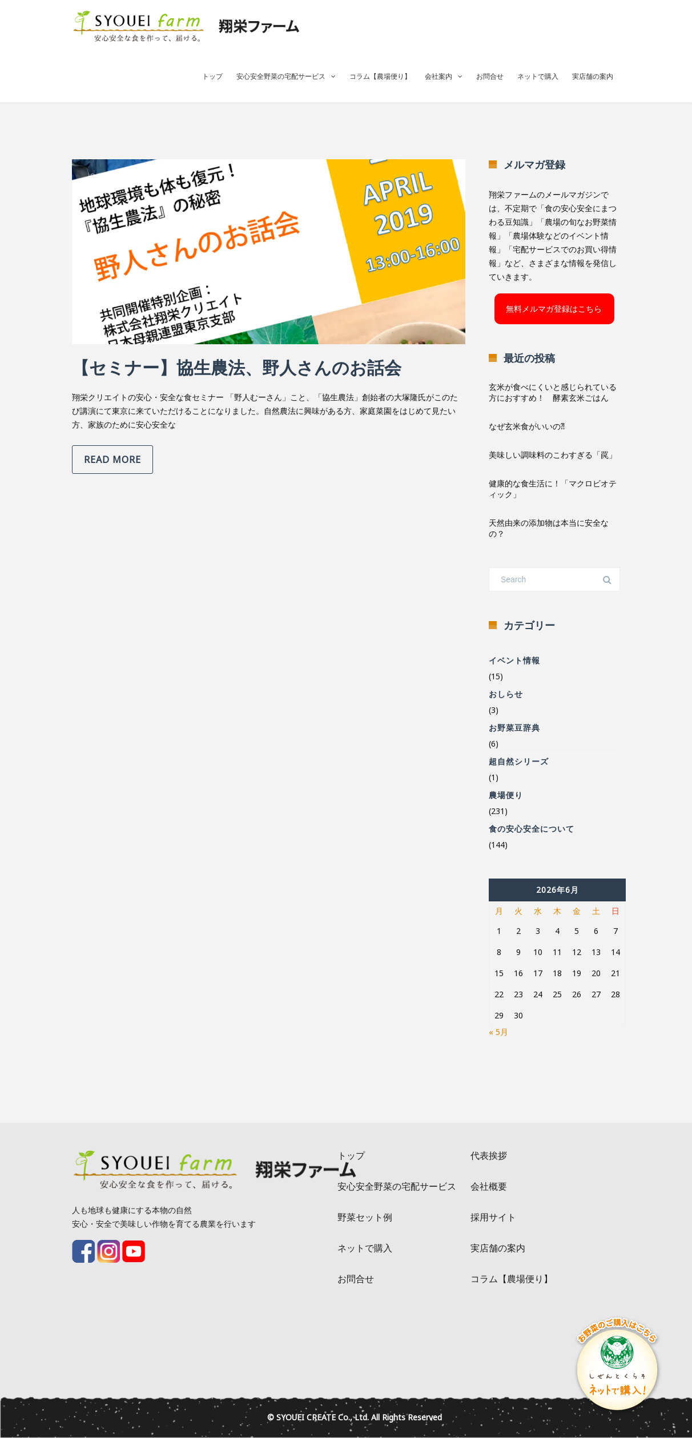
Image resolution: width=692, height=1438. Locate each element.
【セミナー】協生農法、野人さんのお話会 (236, 367)
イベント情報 (514, 660)
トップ (212, 76)
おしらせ (506, 693)
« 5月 (498, 1031)
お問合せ (490, 76)
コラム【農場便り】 (380, 76)
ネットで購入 (537, 76)
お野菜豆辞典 (514, 727)
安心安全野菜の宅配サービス (280, 76)
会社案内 (438, 76)
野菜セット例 (364, 1217)
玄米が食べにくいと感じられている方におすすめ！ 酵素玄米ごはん (553, 392)
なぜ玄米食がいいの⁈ (527, 426)
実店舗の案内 (592, 76)
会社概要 (488, 1186)
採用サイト (493, 1217)
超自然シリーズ (519, 761)
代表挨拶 (488, 1155)
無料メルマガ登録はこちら (554, 308)
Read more (112, 459)
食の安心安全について (531, 828)
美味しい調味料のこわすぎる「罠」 (553, 454)
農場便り (506, 795)
